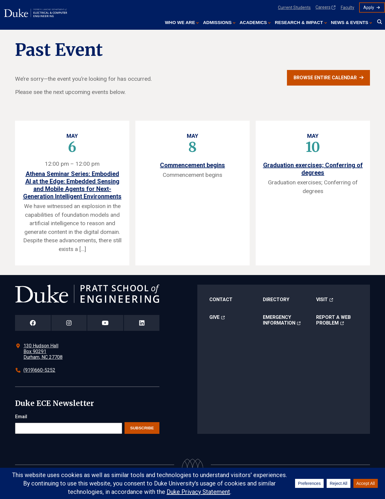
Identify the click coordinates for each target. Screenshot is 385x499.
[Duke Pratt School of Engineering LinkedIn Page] (141, 323)
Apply (368, 7)
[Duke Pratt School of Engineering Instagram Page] (69, 323)
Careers (323, 7)
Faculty (347, 7)
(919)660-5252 (39, 370)
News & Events (349, 22)
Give (214, 317)
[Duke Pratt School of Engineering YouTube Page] (105, 323)
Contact (221, 299)
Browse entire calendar (325, 77)
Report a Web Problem (333, 320)
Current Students (294, 7)
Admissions (217, 22)
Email (21, 416)
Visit (322, 299)
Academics (253, 22)
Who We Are (180, 22)
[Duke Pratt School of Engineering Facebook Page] (33, 323)
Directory (276, 299)
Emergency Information (279, 320)
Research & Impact (299, 22)
